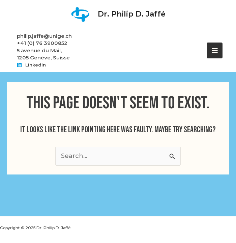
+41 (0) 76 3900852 (42, 43)
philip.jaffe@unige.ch (44, 36)
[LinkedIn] (31, 65)
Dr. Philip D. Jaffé (132, 14)
